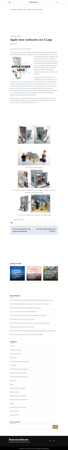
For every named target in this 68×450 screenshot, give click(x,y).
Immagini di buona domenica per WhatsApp (22, 326)
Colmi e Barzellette (15, 353)
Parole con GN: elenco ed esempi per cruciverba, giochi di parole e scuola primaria (32, 330)
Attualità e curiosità (15, 36)
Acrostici (12, 345)
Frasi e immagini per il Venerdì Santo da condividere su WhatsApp (28, 314)
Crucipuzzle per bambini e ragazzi (19, 360)
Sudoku (12, 403)
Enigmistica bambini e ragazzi (18, 372)
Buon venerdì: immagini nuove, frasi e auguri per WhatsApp (26, 334)
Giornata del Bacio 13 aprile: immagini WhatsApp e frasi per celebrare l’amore (31, 299)
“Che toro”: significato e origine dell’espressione (23, 311)
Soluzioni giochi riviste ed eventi (19, 399)
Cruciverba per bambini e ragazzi (19, 368)
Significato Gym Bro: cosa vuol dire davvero (22, 318)
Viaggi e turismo (14, 414)
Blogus (39, 448)
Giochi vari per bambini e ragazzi (19, 376)
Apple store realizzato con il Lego (32, 39)
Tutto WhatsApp (14, 410)
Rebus (11, 383)
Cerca (55, 426)
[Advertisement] (34, 21)
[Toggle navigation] (9, 2)
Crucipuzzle (13, 357)
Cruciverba (13, 364)
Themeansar (45, 448)
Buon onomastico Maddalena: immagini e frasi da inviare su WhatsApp (33, 275)
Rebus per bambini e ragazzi (17, 387)
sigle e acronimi (14, 391)
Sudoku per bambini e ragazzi (18, 406)
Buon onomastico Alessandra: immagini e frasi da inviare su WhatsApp (29, 322)
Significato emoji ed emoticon (18, 395)
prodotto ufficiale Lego (42, 65)
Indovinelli (13, 380)
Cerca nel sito (15, 421)
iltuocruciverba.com (18, 439)
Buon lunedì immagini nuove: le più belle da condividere (25, 307)
